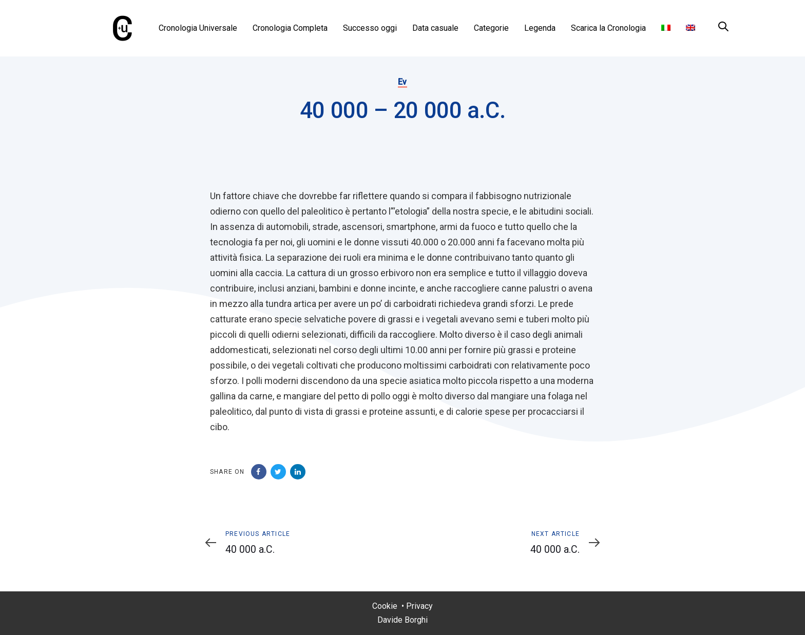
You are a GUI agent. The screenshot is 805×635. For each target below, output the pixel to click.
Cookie (384, 606)
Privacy (419, 606)
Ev (402, 82)
